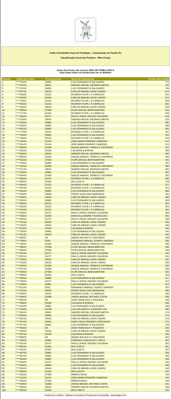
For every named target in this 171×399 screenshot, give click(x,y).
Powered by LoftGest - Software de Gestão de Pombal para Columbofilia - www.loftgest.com (85, 395)
